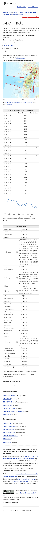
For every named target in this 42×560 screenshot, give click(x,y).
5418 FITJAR (7, 442)
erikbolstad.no (7, 12)
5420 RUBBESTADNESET (10, 436)
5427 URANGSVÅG (8, 429)
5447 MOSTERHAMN (9, 408)
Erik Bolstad (12, 3)
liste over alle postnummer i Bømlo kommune (19, 102)
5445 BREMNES (7, 405)
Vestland (15, 15)
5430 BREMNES (7, 423)
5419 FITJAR (7, 439)
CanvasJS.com (36, 215)
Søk (15, 385)
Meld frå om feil (20, 58)
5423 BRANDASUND (9, 433)
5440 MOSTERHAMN (9, 396)
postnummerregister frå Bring (26, 479)
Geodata (15, 12)
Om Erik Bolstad (21, 7)
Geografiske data (33, 7)
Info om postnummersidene (30, 17)
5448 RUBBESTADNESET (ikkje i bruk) (14, 411)
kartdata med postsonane (22, 481)
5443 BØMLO (7, 399)
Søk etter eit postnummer (11, 382)
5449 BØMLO (7, 414)
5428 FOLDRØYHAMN (9, 426)
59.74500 (6, 46)
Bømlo (21, 15)
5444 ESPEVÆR (7, 402)
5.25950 (11, 46)
